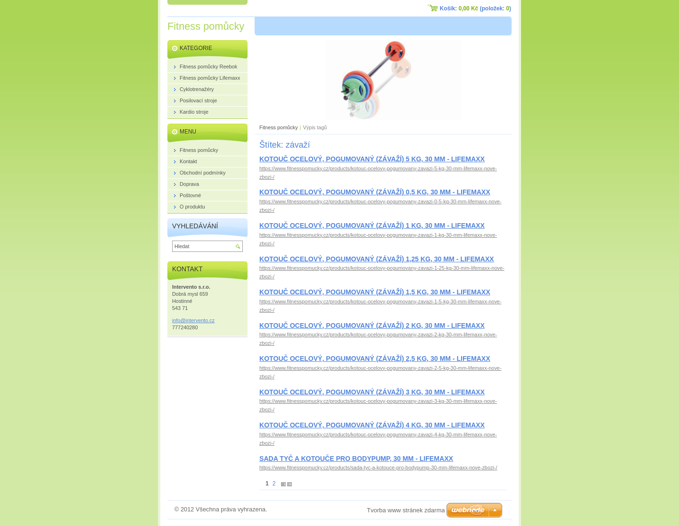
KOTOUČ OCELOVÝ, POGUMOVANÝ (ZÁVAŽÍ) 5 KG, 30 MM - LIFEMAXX (372, 159)
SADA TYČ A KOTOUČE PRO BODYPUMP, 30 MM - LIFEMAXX (356, 458)
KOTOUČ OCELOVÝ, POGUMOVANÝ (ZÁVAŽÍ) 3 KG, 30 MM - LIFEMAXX (372, 392)
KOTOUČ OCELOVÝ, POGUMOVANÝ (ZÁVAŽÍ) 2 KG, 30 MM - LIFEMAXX (372, 325)
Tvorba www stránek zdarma (406, 510)
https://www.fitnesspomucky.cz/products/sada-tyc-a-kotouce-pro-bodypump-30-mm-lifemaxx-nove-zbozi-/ (378, 467)
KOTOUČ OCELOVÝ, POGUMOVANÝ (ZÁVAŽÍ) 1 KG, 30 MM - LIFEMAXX (372, 225)
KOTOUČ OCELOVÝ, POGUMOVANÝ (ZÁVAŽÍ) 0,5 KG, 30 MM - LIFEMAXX (374, 192)
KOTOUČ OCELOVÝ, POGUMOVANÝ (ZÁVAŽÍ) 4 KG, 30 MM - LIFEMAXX (372, 425)
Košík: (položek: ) (475, 8)
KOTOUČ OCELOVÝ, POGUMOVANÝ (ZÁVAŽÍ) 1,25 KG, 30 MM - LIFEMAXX (376, 259)
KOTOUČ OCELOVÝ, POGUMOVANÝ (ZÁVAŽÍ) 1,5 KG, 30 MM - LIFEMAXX (374, 292)
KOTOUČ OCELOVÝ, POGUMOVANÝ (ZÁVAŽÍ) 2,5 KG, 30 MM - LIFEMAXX (374, 358)
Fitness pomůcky (278, 127)
